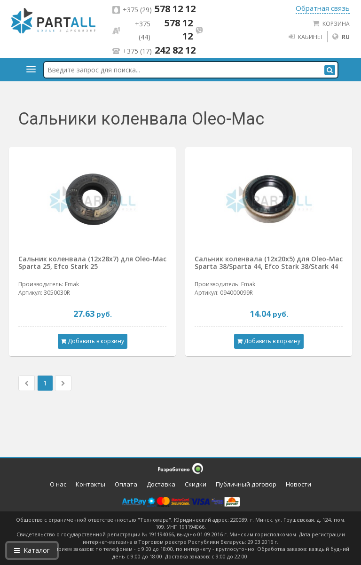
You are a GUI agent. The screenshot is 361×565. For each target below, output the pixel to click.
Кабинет (305, 36)
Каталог (32, 550)
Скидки (195, 484)
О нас (58, 484)
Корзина (331, 23)
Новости (298, 484)
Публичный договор (246, 484)
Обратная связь (323, 8)
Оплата (126, 484)
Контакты (90, 484)
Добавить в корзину (92, 341)
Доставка (161, 484)
